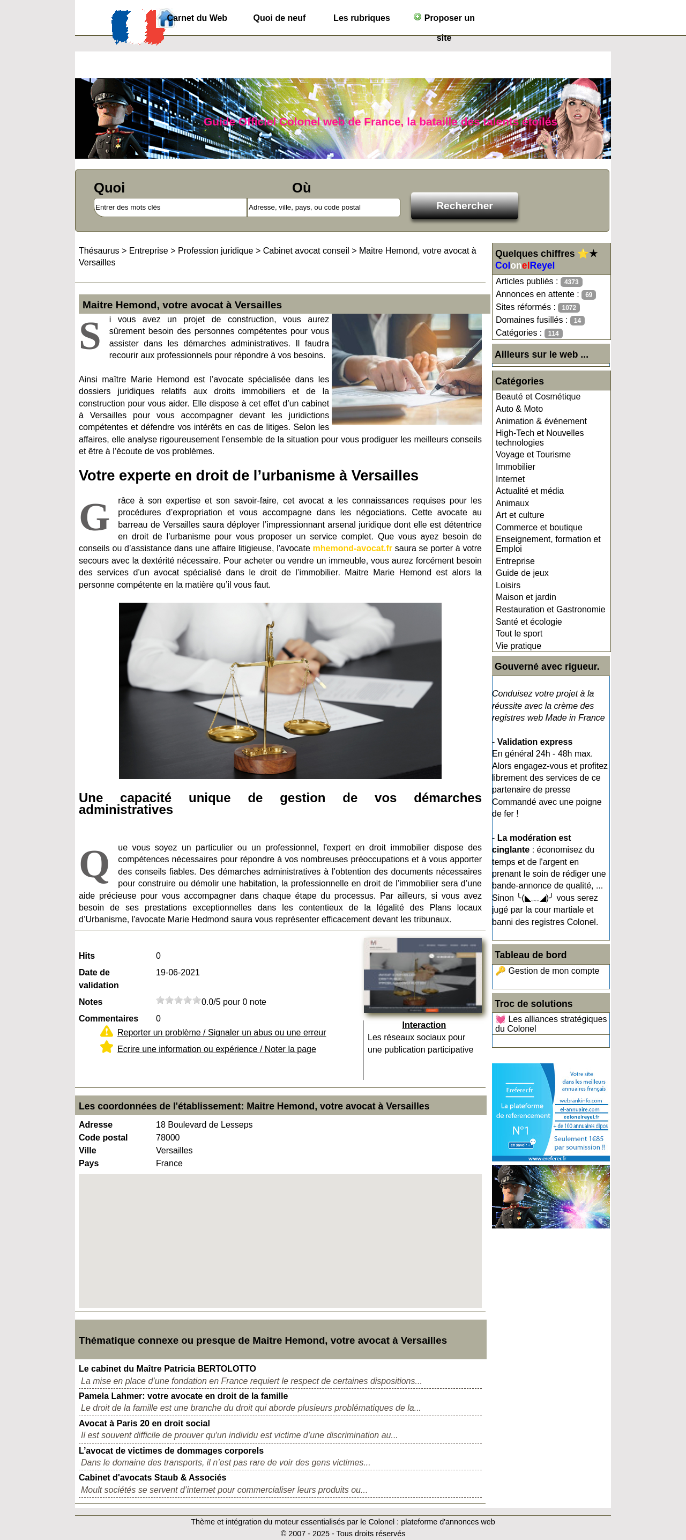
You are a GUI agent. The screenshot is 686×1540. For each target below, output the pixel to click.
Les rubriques (361, 18)
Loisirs (508, 585)
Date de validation (99, 979)
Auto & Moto (519, 408)
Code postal (103, 1137)
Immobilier (515, 466)
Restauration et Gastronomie (551, 609)
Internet (510, 479)
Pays (89, 1163)
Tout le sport (519, 633)
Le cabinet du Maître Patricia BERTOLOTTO (167, 1368)
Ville (87, 1150)
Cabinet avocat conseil (306, 250)
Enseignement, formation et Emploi (548, 544)
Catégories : (529, 333)
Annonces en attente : (546, 295)
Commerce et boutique (539, 527)
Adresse (96, 1124)
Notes (90, 1001)
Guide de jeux (522, 573)
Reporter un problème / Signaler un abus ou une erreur (221, 1032)
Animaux (512, 503)
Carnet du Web (197, 18)
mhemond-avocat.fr (352, 548)
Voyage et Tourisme (533, 454)
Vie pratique (518, 645)
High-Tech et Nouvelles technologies (540, 437)
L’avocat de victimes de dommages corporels (171, 1450)
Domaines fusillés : (540, 320)
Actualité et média (530, 490)
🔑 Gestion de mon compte (547, 970)
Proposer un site (444, 20)
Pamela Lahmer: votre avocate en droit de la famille (183, 1396)
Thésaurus (99, 250)
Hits (87, 955)
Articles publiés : (539, 282)
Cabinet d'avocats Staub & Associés (152, 1477)
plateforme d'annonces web (448, 1521)
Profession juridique (215, 250)
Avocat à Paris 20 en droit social (144, 1423)
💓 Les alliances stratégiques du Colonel (551, 1024)
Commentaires (108, 1018)
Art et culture (520, 515)
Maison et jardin (526, 597)
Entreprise (515, 561)
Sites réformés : (538, 307)
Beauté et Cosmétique (538, 396)
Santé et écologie (529, 621)
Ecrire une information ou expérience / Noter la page (216, 1049)
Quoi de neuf (279, 18)
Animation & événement (541, 421)
